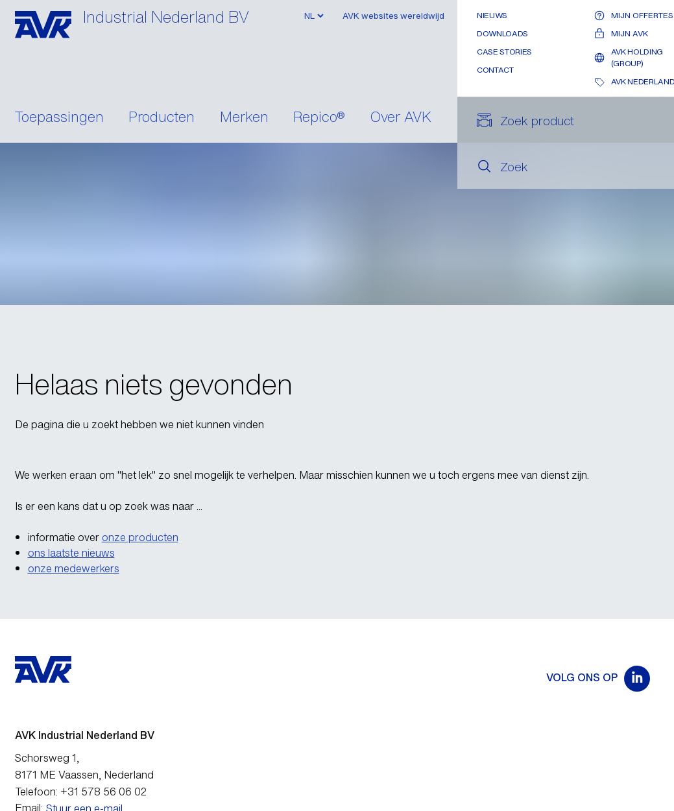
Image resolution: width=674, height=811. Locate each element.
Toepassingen (59, 118)
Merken (244, 118)
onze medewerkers (73, 568)
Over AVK (400, 118)
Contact (495, 69)
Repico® (319, 118)
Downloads (502, 33)
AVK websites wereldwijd (393, 16)
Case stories (504, 51)
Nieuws (492, 15)
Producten (161, 118)
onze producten (140, 537)
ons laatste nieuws (71, 553)
